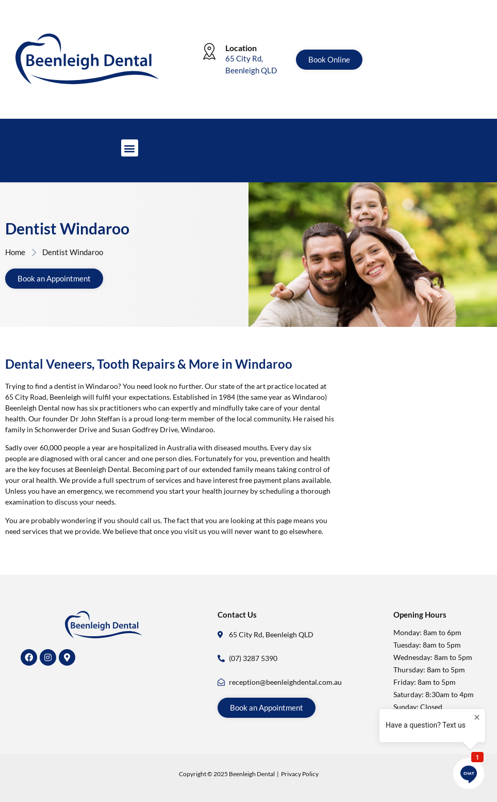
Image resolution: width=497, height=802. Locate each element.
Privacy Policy (300, 774)
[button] (129, 147)
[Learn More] (248, 63)
